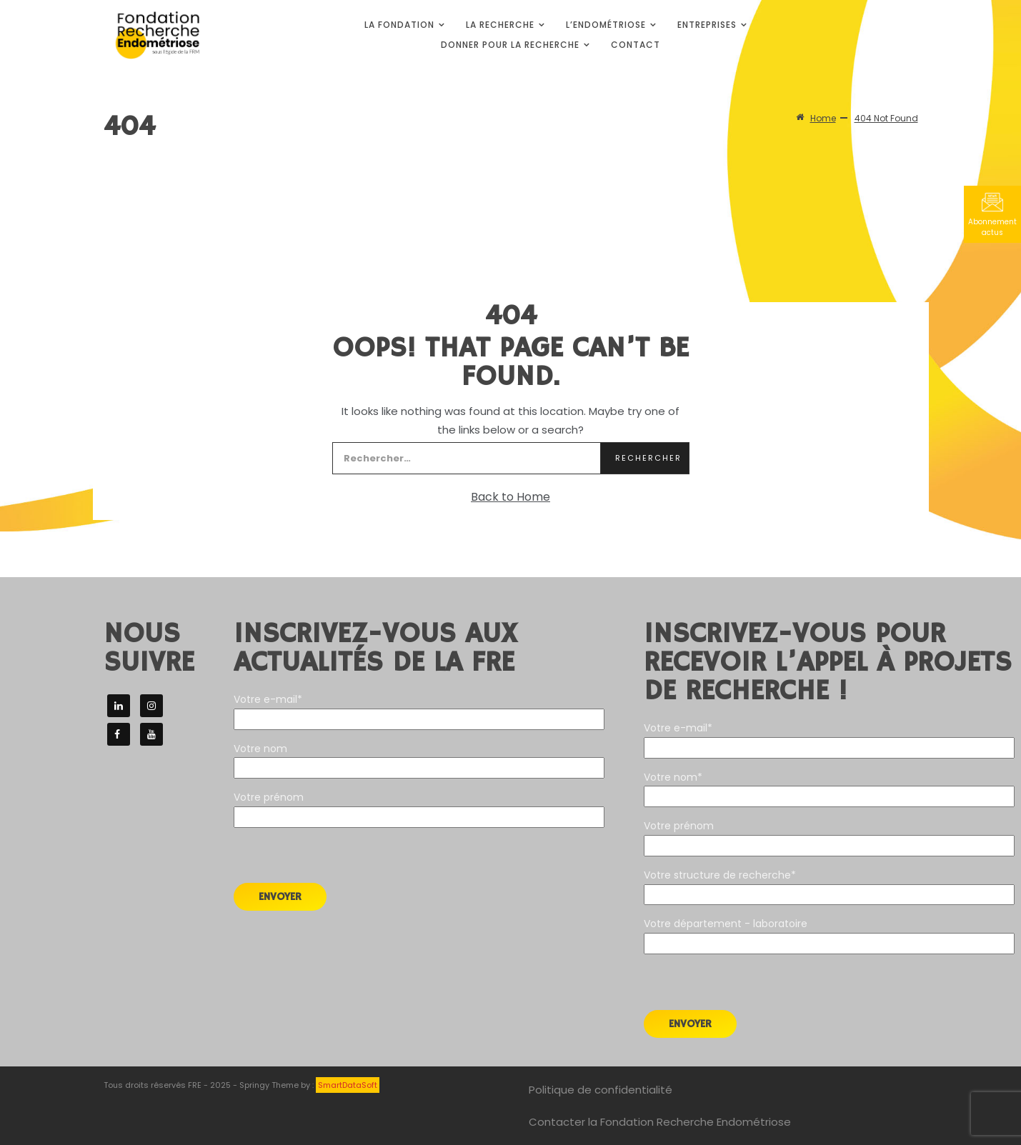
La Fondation (399, 25)
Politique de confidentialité (600, 1089)
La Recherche (500, 25)
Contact (635, 45)
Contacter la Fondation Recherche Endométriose (660, 1121)
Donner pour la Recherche (510, 45)
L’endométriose (606, 25)
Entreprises (707, 25)
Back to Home (510, 497)
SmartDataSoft (347, 1085)
